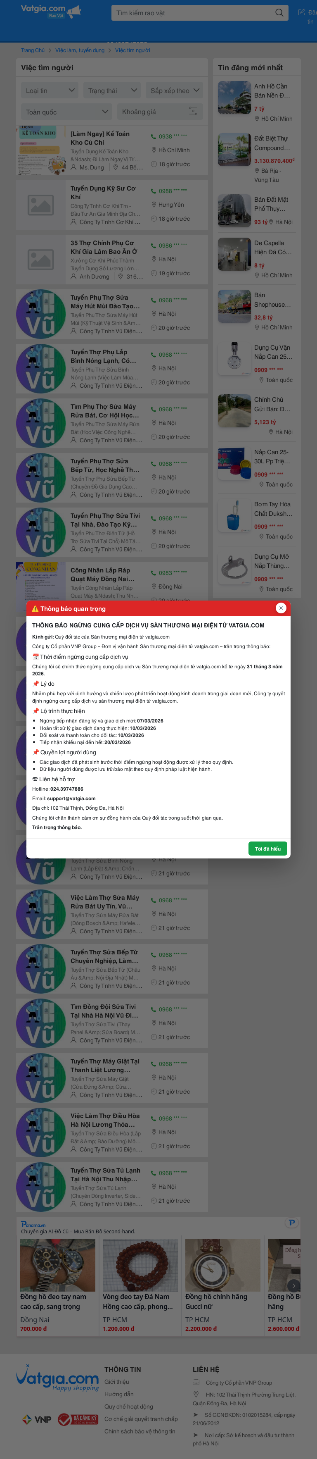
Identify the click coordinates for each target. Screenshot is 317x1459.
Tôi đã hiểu (268, 848)
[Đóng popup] (281, 608)
